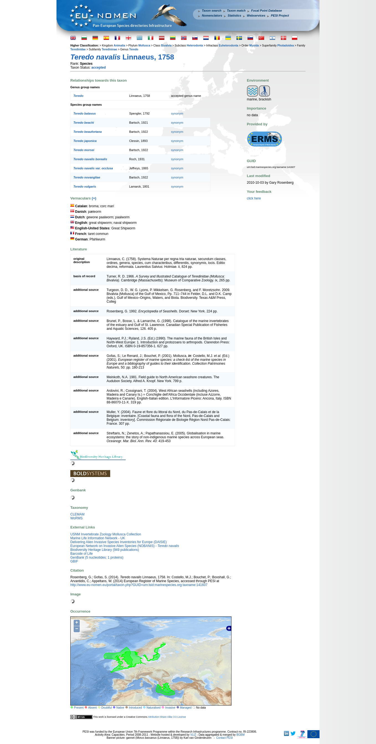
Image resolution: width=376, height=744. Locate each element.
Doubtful (106, 707)
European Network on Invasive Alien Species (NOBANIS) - (124, 546)
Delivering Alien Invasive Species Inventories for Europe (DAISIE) (118, 542)
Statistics (234, 15)
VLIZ (193, 734)
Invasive (170, 707)
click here (254, 198)
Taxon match (236, 10)
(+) (94, 198)
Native (120, 707)
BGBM (240, 734)
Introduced (135, 707)
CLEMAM (77, 514)
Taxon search (212, 10)
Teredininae (109, 49)
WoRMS (76, 518)
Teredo (133, 49)
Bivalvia (166, 45)
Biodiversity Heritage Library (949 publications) (104, 550)
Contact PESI (224, 737)
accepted (98, 67)
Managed (186, 707)
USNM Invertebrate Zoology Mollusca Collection (105, 534)
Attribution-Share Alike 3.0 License (167, 716)
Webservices (256, 15)
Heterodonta (195, 45)
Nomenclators (212, 15)
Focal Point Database (266, 10)
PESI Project (280, 15)
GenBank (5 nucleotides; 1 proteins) (96, 557)
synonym (177, 113)
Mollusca (144, 45)
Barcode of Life (81, 554)
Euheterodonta (228, 45)
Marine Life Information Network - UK (97, 538)
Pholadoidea (285, 45)
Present (78, 707)
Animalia (119, 45)
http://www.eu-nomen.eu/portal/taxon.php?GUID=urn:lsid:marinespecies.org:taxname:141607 (138, 585)
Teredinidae (78, 49)
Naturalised (153, 707)
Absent (92, 707)
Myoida (254, 45)
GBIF (74, 561)
